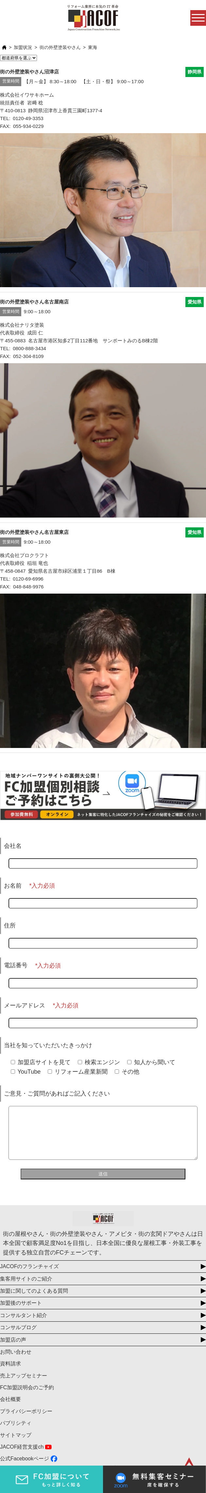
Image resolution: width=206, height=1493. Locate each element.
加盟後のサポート (21, 1312)
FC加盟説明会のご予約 (27, 1397)
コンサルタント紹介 (23, 1325)
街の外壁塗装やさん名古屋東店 (34, 532)
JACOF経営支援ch (21, 1456)
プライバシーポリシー (26, 1421)
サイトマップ (15, 1445)
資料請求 (10, 1373)
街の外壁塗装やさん (60, 47)
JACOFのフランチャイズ (29, 1276)
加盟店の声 (13, 1349)
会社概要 (10, 1409)
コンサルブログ (18, 1337)
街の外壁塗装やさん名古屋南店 (34, 301)
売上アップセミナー (23, 1385)
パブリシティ (15, 1433)
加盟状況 (23, 47)
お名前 (13, 885)
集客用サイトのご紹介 (26, 1288)
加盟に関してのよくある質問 (34, 1300)
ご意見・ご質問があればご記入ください (57, 1093)
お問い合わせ (15, 1361)
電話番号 (15, 965)
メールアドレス (24, 1005)
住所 (10, 925)
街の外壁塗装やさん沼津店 (29, 71)
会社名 (13, 846)
